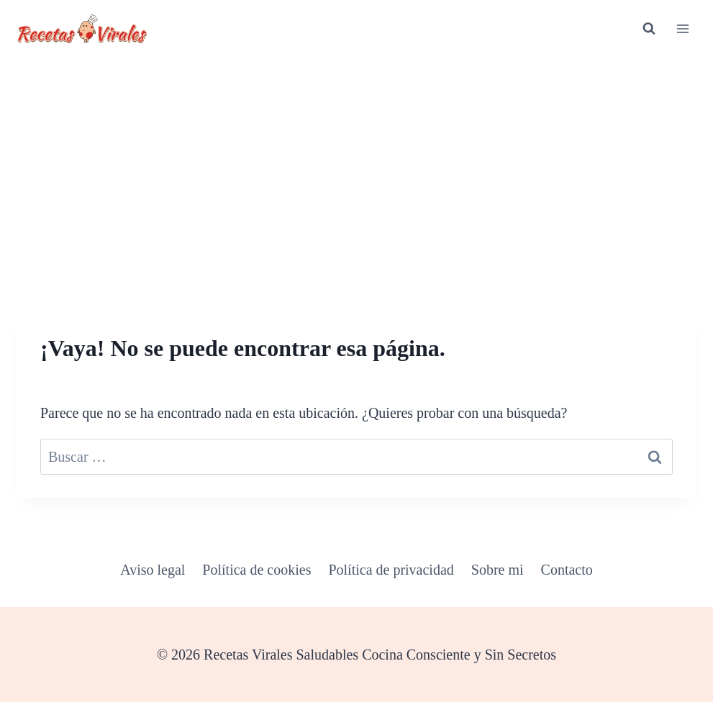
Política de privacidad (390, 570)
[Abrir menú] (682, 28)
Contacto (567, 570)
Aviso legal (152, 570)
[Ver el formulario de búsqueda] (649, 29)
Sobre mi (497, 570)
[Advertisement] (356, 165)
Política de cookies (256, 570)
